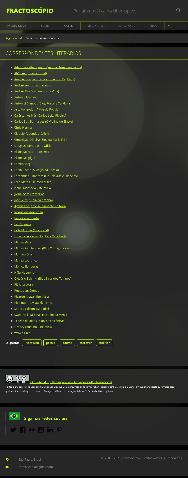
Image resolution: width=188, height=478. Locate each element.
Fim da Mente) (58, 317)
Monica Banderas (26, 268)
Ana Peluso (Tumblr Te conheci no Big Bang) (44, 81)
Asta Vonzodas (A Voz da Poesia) (36, 111)
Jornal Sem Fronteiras (29, 196)
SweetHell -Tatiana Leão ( (31, 317)
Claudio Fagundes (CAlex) (31, 136)
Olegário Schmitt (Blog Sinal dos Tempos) (42, 281)
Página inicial (16, 27)
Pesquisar (178, 10)
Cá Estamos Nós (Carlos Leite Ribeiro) (40, 117)
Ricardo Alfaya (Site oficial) (32, 299)
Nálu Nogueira (24, 274)
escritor (104, 345)
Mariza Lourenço (26, 262)
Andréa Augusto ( (26, 87)
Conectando (126, 27)
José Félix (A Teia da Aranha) (33, 202)
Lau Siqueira (22, 226)
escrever (85, 345)
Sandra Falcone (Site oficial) (33, 311)
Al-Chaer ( (26, 75)
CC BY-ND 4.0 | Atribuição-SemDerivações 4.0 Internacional (71, 384)
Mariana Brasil (24, 256)
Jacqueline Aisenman (28, 214)
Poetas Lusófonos (26, 293)
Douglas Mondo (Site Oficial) (33, 148)
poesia (50, 345)
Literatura (95, 27)
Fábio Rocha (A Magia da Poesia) (36, 172)
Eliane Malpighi (24, 160)
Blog (153, 27)
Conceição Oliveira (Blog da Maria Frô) (40, 142)
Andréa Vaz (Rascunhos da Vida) (36, 93)
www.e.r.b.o (22, 335)
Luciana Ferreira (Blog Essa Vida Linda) (40, 238)
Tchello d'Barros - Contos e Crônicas (39, 323)
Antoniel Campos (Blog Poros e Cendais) (42, 105)
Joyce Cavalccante (26, 220)
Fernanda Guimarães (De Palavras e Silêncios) (46, 178)
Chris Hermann (24, 130)
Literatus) (45, 87)
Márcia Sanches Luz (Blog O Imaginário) (41, 250)
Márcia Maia (22, 244)
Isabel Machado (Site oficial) (33, 190)
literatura (32, 345)
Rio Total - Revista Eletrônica (33, 305)
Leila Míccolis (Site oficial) (31, 232)
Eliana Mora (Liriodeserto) (32, 154)
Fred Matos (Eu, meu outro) (33, 184)
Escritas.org (22, 166)
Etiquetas (12, 345)
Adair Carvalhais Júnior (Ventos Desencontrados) (48, 69)
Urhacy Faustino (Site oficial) (33, 329)
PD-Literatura (23, 287)
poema (67, 345)
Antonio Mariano (26, 99)
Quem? (68, 27)
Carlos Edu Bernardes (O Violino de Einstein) (44, 124)
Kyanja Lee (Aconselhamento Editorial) (40, 208)
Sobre (45, 27)
